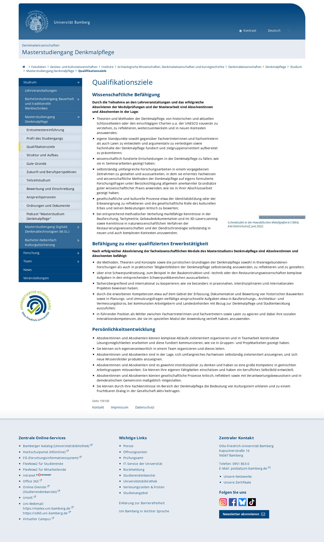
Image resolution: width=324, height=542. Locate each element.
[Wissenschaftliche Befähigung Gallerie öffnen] (266, 160)
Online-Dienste (34, 487)
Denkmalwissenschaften (40, 45)
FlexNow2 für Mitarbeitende (44, 469)
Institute (107, 67)
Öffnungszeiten (135, 452)
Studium (296, 67)
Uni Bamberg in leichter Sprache (144, 511)
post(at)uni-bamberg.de (249, 468)
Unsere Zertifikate (237, 482)
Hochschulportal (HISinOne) (44, 452)
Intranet (29, 475)
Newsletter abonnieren (241, 514)
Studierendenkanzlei (139, 475)
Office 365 (30, 481)
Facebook (233, 502)
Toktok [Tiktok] (252, 502)
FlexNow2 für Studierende (43, 464)
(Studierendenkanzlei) (40, 492)
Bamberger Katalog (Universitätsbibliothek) (56, 446)
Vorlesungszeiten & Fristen (143, 487)
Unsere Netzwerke (238, 476)
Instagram (223, 502)
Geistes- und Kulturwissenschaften (73, 67)
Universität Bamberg (59, 23)
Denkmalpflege (276, 67)
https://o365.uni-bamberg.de (45, 513)
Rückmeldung (133, 469)
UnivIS (28, 497)
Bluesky (242, 502)
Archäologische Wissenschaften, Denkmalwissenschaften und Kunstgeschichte (170, 67)
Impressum (119, 407)
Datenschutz (145, 407)
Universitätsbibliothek (140, 481)
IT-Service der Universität (142, 464)
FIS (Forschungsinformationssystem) (50, 458)
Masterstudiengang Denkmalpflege (68, 52)
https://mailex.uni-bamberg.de (46, 508)
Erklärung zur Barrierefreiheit (142, 503)
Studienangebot (135, 493)
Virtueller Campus (37, 519)
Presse (128, 446)
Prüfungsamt (133, 458)
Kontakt (98, 407)
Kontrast (249, 30)
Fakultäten (38, 67)
